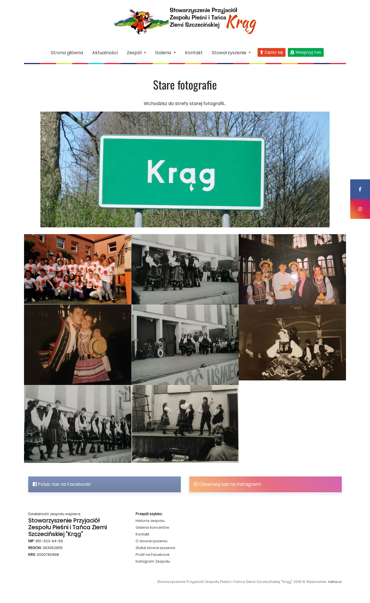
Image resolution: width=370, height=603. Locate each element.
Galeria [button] (163, 52)
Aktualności (105, 52)
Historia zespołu (150, 520)
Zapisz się (271, 52)
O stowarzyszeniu (151, 541)
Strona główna (67, 52)
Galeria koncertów (152, 527)
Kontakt (194, 52)
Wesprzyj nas (305, 52)
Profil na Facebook (152, 554)
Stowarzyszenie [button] (229, 52)
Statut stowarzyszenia (155, 547)
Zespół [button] (135, 52)
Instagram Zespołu (153, 561)
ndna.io (335, 581)
